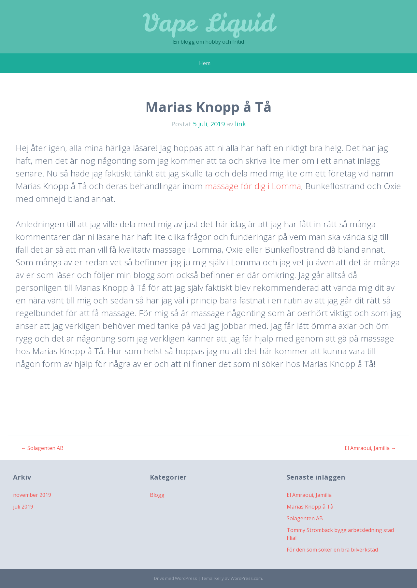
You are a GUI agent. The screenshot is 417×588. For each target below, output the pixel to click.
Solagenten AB (42, 448)
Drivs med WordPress (175, 578)
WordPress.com (246, 578)
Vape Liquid (209, 23)
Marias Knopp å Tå (310, 506)
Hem (204, 63)
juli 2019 (23, 506)
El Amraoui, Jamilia (370, 448)
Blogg (157, 494)
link (240, 123)
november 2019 (32, 494)
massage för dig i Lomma (253, 186)
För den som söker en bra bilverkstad (332, 549)
